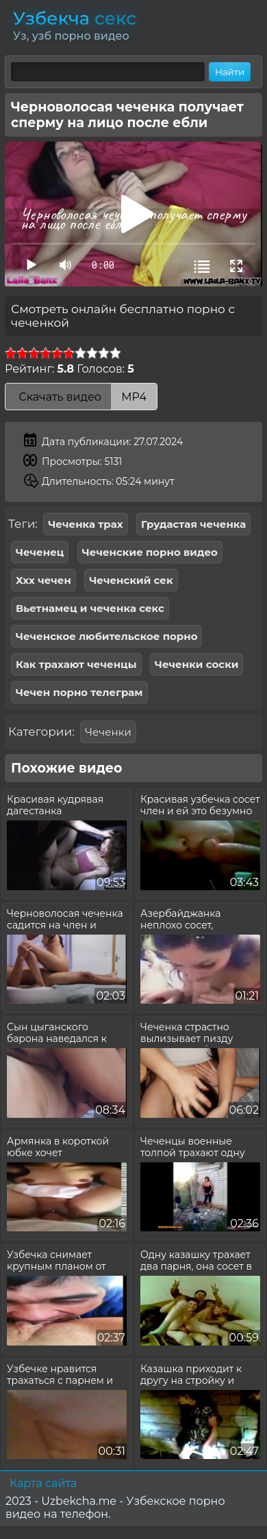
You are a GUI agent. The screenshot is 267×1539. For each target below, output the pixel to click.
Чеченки (108, 731)
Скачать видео (81, 396)
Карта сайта (43, 1483)
